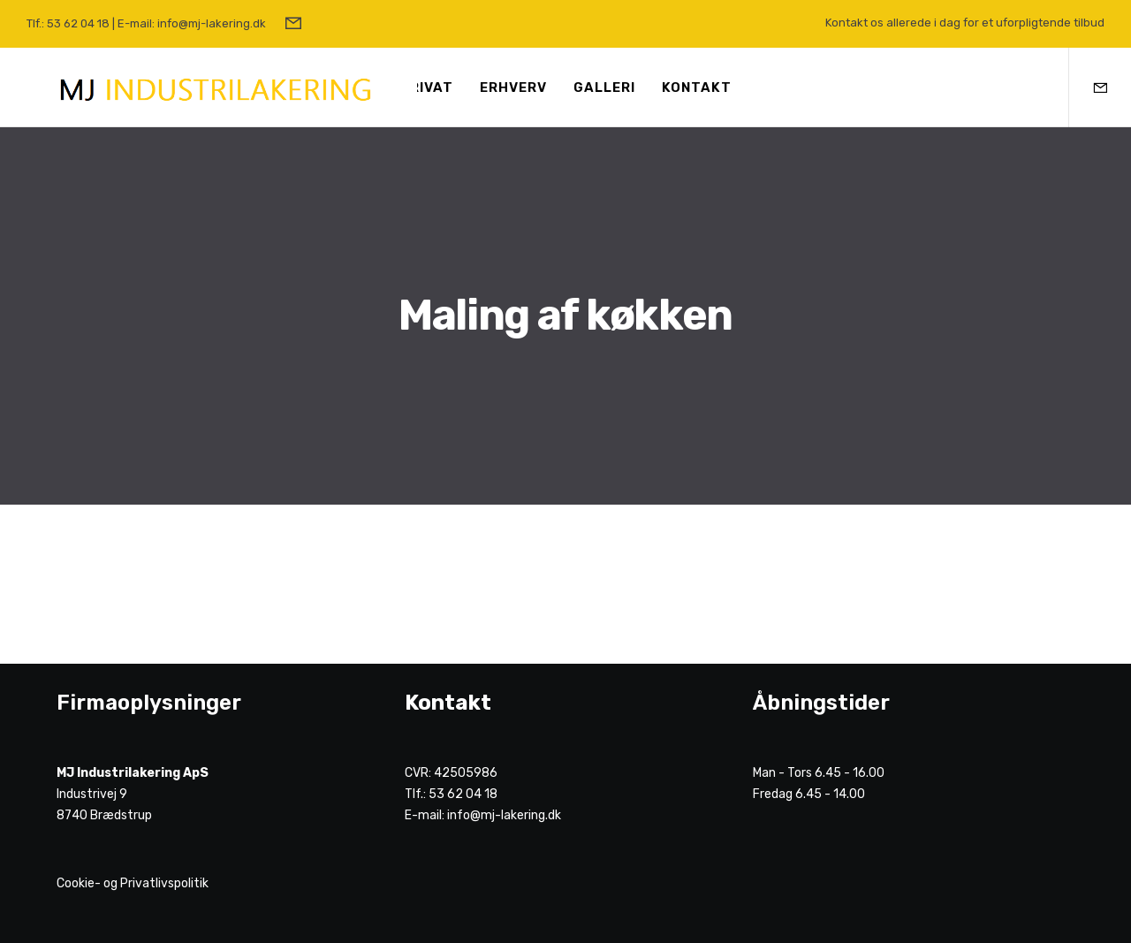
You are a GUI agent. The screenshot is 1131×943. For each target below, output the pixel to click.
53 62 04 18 (463, 794)
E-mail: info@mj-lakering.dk (192, 23)
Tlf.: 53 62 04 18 (68, 23)
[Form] (293, 23)
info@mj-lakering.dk (504, 815)
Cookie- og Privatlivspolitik (133, 883)
